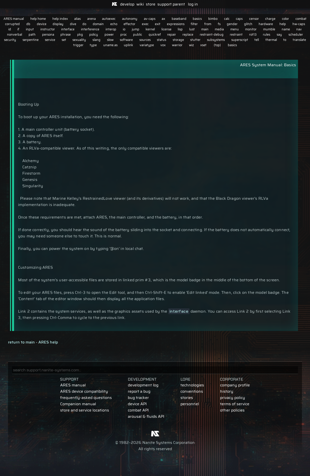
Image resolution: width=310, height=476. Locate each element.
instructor (47, 29)
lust (192, 29)
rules (266, 34)
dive (73, 24)
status (161, 39)
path (32, 34)
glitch (248, 24)
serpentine (31, 39)
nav (299, 29)
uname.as (110, 45)
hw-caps (298, 24)
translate (299, 39)
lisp (180, 29)
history (226, 391)
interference (90, 29)
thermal (271, 39)
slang (96, 39)
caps (239, 18)
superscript (239, 39)
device (41, 24)
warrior (177, 45)
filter (194, 24)
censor (254, 18)
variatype (147, 45)
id (9, 29)
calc (227, 18)
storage (178, 39)
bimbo (213, 18)
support (164, 4)
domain (98, 24)
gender (232, 24)
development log (143, 385)
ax (163, 18)
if (18, 29)
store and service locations (84, 410)
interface (67, 29)
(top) (217, 45)
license (166, 29)
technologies (192, 385)
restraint (236, 34)
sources (145, 39)
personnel (189, 404)
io (124, 29)
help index (60, 18)
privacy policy (232, 397)
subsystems (216, 39)
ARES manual (14, 18)
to (284, 39)
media (219, 29)
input (30, 29)
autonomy (129, 18)
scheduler (295, 34)
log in (193, 4)
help (282, 24)
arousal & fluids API (146, 416)
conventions (191, 391)
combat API (138, 410)
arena (91, 18)
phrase (65, 34)
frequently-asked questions (86, 397)
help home (38, 18)
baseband (179, 18)
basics (197, 18)
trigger (78, 45)
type (93, 45)
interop (111, 29)
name (286, 29)
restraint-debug (212, 34)
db (28, 24)
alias (77, 18)
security (10, 39)
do (84, 24)
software (126, 39)
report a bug (139, 391)
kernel (150, 29)
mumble (269, 29)
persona (48, 34)
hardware (266, 24)
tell (256, 39)
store (150, 4)
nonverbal (14, 34)
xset (203, 45)
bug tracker (138, 397)
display (58, 24)
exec (145, 24)
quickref (155, 34)
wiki (140, 4)
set (64, 39)
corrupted (12, 24)
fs (219, 24)
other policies (232, 410)
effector (129, 24)
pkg (80, 34)
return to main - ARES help (33, 342)
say (279, 34)
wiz (191, 45)
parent (179, 4)
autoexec (109, 18)
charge (270, 18)
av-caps (149, 18)
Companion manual (78, 404)
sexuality (79, 39)
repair (171, 34)
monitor (251, 29)
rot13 (253, 34)
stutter (195, 39)
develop (127, 4)
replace (187, 34)
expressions (175, 24)
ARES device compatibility (84, 391)
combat (300, 18)
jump (135, 29)
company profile (235, 385)
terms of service (234, 404)
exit (157, 24)
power (109, 34)
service (50, 39)
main (205, 29)
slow (110, 39)
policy (93, 34)
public (137, 34)
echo (113, 24)
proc (123, 34)
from (207, 24)
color (285, 18)
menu (234, 29)
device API (137, 404)
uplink (128, 45)
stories (186, 397)
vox (163, 45)
